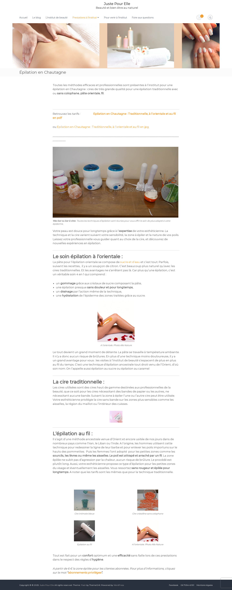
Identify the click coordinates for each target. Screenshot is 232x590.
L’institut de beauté (57, 17)
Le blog (36, 17)
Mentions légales (205, 585)
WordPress (119, 585)
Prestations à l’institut (84, 17)
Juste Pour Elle (117, 3)
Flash (83, 585)
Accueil (23, 17)
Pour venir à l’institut (115, 17)
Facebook (173, 585)
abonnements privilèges (84, 572)
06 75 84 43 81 (187, 585)
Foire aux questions (143, 17)
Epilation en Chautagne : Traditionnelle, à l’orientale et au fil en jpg (103, 126)
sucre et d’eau (130, 261)
